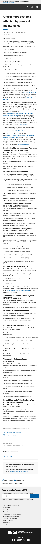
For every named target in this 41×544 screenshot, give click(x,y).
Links (32, 8)
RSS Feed (9, 457)
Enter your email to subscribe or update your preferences (17, 493)
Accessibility (6, 507)
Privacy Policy (7, 510)
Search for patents (19, 499)
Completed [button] (7, 35)
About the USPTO (7, 499)
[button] (7, 480)
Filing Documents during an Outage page (18, 290)
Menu (27, 8)
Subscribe (34, 496)
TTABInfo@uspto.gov (23, 144)
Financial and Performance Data (12, 514)
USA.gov (5, 524)
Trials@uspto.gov (23, 124)
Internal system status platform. (19, 471)
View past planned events (11, 432)
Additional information (8, 483)
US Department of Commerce (11, 505)
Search (37, 8)
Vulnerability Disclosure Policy (11, 516)
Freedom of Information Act (10, 518)
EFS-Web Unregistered (29, 92)
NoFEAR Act (6, 522)
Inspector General (8, 520)
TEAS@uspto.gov (21, 130)
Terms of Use (6, 512)
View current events (9, 435)
